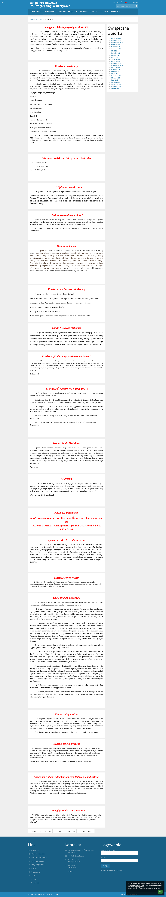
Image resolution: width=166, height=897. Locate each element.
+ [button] (114, 2)
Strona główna (36, 19)
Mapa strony (35, 872)
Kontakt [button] (104, 12)
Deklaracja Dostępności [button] (67, 12)
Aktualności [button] (49, 12)
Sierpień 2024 (115, 47)
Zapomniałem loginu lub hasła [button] (111, 870)
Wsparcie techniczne (38, 854)
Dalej (90, 831)
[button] (125, 2)
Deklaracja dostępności (39, 857)
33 (83, 831)
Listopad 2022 (116, 86)
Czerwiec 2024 (116, 49)
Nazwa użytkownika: (108, 850)
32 (79, 831)
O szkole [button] (115, 12)
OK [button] (160, 892)
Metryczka (34, 868)
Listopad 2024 (116, 40)
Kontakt (34, 879)
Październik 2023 (117, 65)
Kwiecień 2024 (116, 53)
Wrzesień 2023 (116, 67)
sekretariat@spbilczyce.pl (76, 856)
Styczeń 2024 (115, 59)
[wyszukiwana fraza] (127, 6)
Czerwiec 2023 (116, 72)
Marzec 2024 (115, 55)
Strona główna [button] (35, 12)
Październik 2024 (117, 43)
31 (74, 831)
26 (50, 831)
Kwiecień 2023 (116, 76)
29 (64, 831)
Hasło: (103, 857)
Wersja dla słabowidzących (38, 894)
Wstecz (33, 831)
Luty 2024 (114, 57)
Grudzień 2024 (116, 38)
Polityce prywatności (153, 888)
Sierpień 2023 (115, 70)
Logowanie (133, 2)
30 (69, 831)
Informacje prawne (37, 861)
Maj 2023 (114, 74)
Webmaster (35, 850)
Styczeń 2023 (115, 82)
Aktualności (49, 19)
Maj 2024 (114, 51)
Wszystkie (115, 88)
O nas (33, 875)
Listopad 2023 (116, 63)
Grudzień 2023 (116, 61)
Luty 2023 (114, 80)
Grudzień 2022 (116, 84)
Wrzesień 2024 (116, 45)
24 (40, 831)
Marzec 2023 (115, 78)
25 (45, 831)
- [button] (118, 2)
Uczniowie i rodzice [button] (89, 12)
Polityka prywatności (38, 865)
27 (55, 831)
